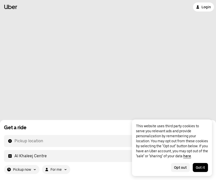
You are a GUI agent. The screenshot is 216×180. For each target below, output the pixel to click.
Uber (10, 6)
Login (203, 7)
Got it (200, 168)
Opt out (180, 168)
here (187, 156)
